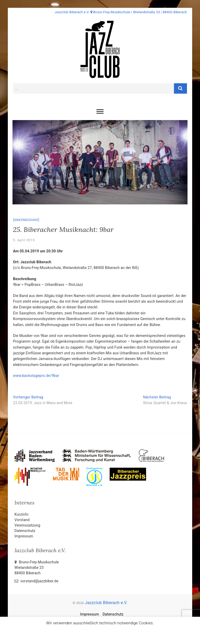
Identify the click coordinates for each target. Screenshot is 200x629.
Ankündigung (26, 220)
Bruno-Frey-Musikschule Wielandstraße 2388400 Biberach (37, 567)
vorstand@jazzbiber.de (36, 581)
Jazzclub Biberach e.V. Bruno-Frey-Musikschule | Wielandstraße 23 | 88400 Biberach (121, 12)
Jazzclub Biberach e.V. (106, 602)
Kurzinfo (22, 514)
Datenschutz (25, 531)
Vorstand (22, 520)
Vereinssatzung (27, 525)
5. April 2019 (24, 240)
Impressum (24, 536)
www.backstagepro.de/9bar (36, 376)
